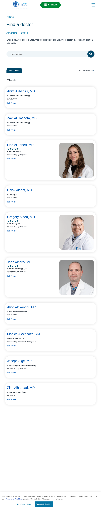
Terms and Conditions (14, 499)
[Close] (97, 497)
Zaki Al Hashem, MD (22, 118)
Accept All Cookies (44, 504)
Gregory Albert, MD (21, 217)
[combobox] (50, 54)
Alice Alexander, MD (21, 307)
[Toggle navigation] (93, 5)
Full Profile (12, 103)
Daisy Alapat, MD (19, 190)
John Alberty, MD (19, 262)
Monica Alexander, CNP (24, 334)
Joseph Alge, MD (19, 361)
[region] (50, 500)
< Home (10, 17)
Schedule (52, 5)
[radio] (94, 70)
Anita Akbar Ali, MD (21, 91)
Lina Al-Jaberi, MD (20, 145)
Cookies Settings (24, 504)
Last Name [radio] (88, 70)
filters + (14, 70)
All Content (11, 33)
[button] (91, 54)
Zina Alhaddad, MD (21, 387)
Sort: (87, 70)
